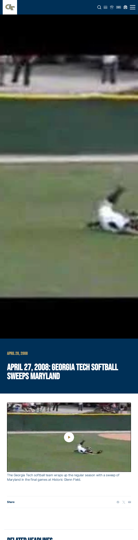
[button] (99, 7)
